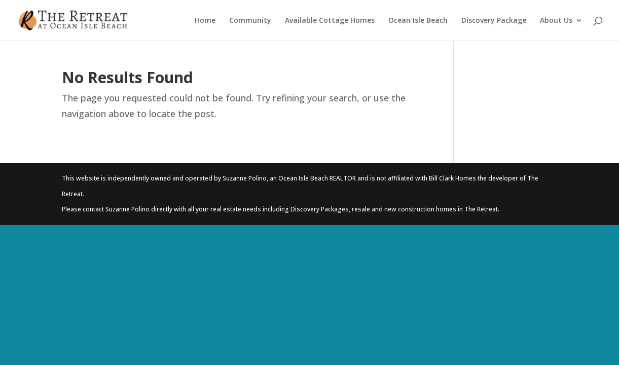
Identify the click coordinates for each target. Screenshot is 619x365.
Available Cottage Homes (330, 21)
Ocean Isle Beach (418, 21)
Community (250, 21)
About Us (556, 21)
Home (205, 21)
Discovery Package (493, 21)
